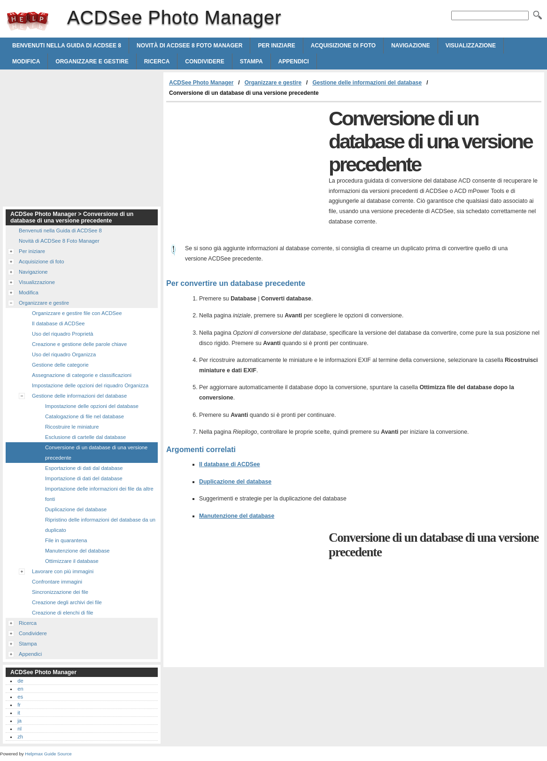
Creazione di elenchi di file (62, 612)
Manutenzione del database (236, 516)
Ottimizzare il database (72, 561)
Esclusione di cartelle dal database (85, 437)
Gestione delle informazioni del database (367, 82)
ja (19, 720)
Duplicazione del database (235, 481)
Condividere (204, 61)
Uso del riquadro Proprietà (62, 334)
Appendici (293, 61)
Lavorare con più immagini (62, 571)
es (20, 697)
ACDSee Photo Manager (27, 21)
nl (19, 728)
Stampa (251, 61)
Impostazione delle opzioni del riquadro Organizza (90, 385)
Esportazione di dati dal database (84, 468)
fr (19, 704)
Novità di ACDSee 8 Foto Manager (189, 45)
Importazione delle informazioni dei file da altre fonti (99, 494)
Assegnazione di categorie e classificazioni (81, 375)
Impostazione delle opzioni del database (92, 406)
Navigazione (410, 45)
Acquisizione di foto (343, 45)
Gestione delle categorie (60, 365)
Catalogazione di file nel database (84, 416)
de (20, 681)
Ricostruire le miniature (72, 427)
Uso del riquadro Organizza (64, 354)
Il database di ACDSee (229, 464)
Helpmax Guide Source (48, 753)
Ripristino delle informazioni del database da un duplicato (100, 525)
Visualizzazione (471, 45)
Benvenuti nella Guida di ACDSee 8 (66, 45)
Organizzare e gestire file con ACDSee (77, 313)
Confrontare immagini (57, 581)
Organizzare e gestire (91, 61)
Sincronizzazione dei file (60, 592)
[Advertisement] (245, 172)
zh (20, 736)
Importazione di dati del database (84, 478)
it (18, 712)
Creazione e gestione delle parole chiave (79, 344)
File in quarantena (66, 540)
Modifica (26, 61)
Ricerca (157, 61)
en (20, 689)
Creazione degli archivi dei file (67, 602)
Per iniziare (276, 45)
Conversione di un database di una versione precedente (96, 453)
